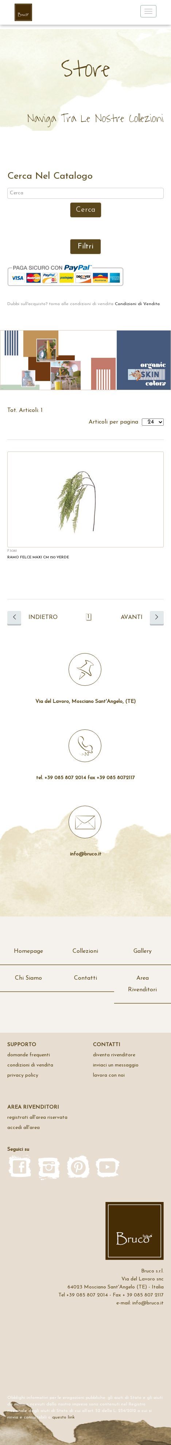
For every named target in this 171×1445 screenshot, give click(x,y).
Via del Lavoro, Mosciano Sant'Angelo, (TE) (85, 701)
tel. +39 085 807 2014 (61, 778)
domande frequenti (28, 1055)
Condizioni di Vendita (137, 304)
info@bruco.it (85, 854)
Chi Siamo (28, 978)
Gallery (142, 951)
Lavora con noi (109, 1075)
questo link (63, 1417)
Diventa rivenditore (114, 1055)
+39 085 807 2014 (87, 1295)
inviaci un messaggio (116, 1065)
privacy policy (22, 1075)
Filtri (85, 246)
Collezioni (85, 951)
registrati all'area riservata (37, 1117)
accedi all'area (23, 1127)
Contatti (85, 978)
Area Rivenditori (142, 984)
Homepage (28, 951)
